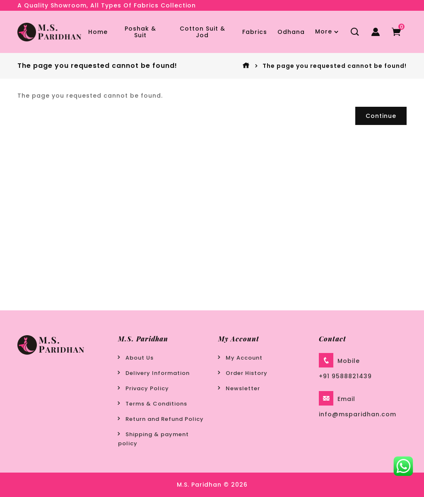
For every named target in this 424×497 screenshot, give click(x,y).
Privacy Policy (147, 388)
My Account (244, 358)
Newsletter (243, 388)
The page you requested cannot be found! (335, 66)
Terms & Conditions (156, 404)
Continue (381, 116)
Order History (246, 373)
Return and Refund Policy (164, 419)
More (323, 31)
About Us (139, 358)
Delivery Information (157, 373)
